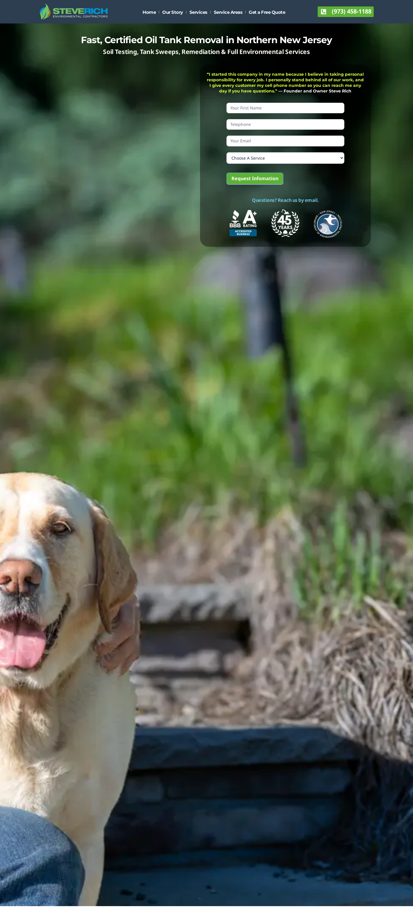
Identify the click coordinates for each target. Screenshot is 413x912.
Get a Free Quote (267, 12)
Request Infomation (254, 178)
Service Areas (228, 12)
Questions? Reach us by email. (285, 200)
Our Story (172, 12)
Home (149, 12)
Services (198, 12)
